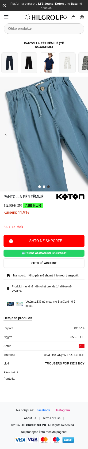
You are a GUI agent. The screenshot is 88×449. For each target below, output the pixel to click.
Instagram (63, 410)
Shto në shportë (35, 240)
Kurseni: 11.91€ (17, 212)
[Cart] (73, 17)
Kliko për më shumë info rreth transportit (53, 275)
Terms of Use (51, 418)
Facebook (43, 410)
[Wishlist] (65, 17)
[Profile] (82, 17)
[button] (39, 186)
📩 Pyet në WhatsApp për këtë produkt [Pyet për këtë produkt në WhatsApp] (44, 253)
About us (30, 418)
